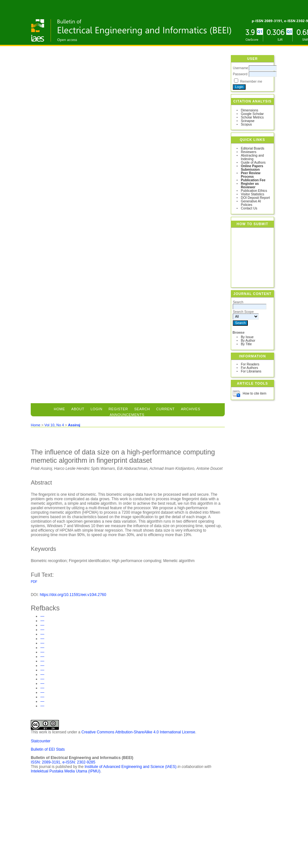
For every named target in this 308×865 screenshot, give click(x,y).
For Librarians (251, 371)
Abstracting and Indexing (252, 157)
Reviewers (248, 152)
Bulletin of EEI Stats (48, 749)
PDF (34, 581)
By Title (246, 344)
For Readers (250, 364)
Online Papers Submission (252, 167)
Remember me (251, 81)
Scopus (246, 124)
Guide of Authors (253, 162)
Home (59, 409)
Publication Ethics (254, 190)
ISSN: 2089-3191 (45, 762)
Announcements (126, 415)
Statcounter (40, 741)
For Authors (249, 368)
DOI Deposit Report (255, 198)
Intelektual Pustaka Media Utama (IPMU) (65, 771)
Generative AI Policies (251, 203)
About (78, 409)
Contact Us (249, 208)
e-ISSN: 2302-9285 (78, 762)
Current (165, 409)
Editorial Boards (252, 148)
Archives (190, 409)
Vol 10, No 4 (54, 425)
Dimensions (249, 110)
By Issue (247, 337)
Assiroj (74, 425)
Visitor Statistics (252, 194)
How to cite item (254, 393)
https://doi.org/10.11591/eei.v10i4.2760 (73, 594)
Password (240, 74)
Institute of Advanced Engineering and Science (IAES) (130, 766)
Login (96, 409)
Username (240, 68)
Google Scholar (252, 114)
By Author (248, 340)
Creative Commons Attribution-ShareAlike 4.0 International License (138, 732)
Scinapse (248, 121)
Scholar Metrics (252, 117)
